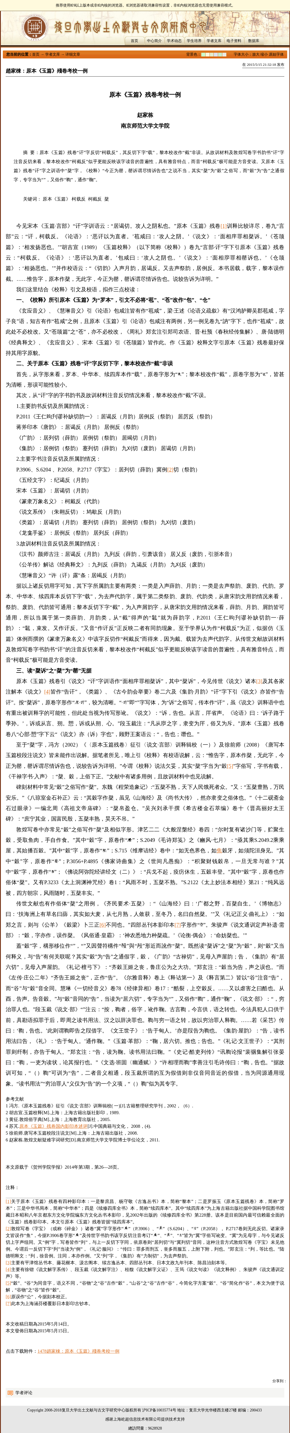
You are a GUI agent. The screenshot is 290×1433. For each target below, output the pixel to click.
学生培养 (194, 41)
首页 (134, 41)
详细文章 (72, 54)
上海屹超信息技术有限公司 (137, 1419)
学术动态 (174, 41)
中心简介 (154, 41)
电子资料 (234, 41)
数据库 (253, 41)
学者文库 (214, 41)
